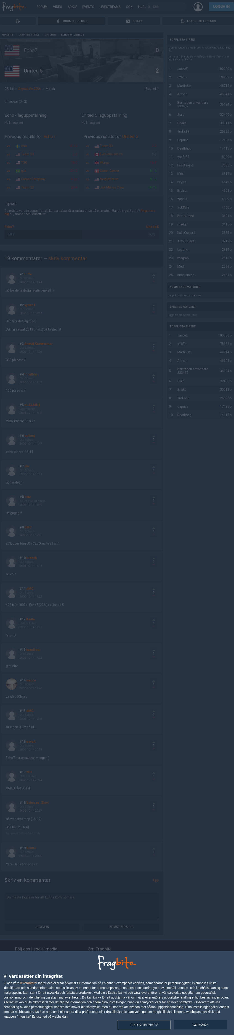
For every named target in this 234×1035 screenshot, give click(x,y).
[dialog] (117, 993)
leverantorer (28, 983)
